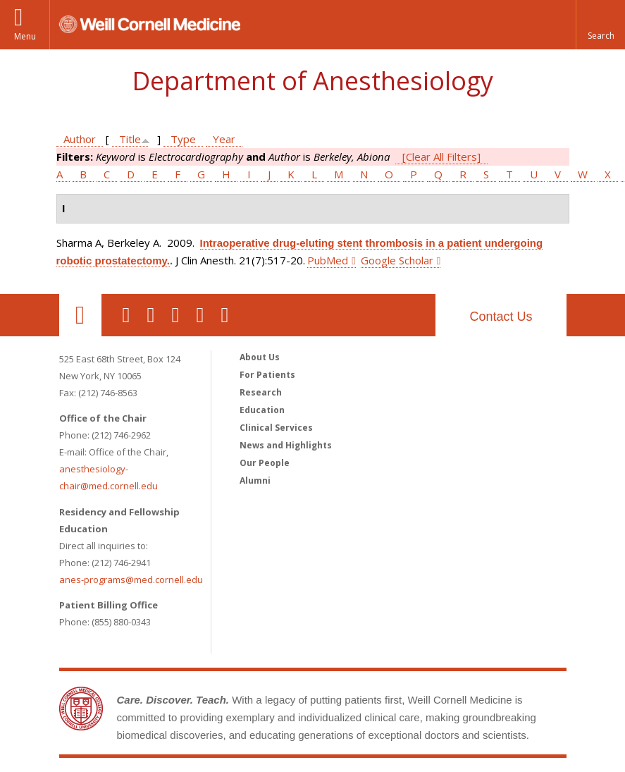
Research (261, 392)
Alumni (255, 480)
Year (224, 139)
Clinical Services (276, 428)
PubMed (327, 260)
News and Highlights (286, 445)
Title (130, 139)
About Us (260, 357)
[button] (600, 24)
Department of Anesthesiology (312, 80)
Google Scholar (397, 260)
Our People (265, 463)
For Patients (267, 375)
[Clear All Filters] (441, 156)
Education (262, 410)
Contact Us (500, 317)
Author (79, 139)
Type (183, 139)
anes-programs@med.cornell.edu (131, 579)
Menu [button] (25, 36)
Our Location (80, 315)
